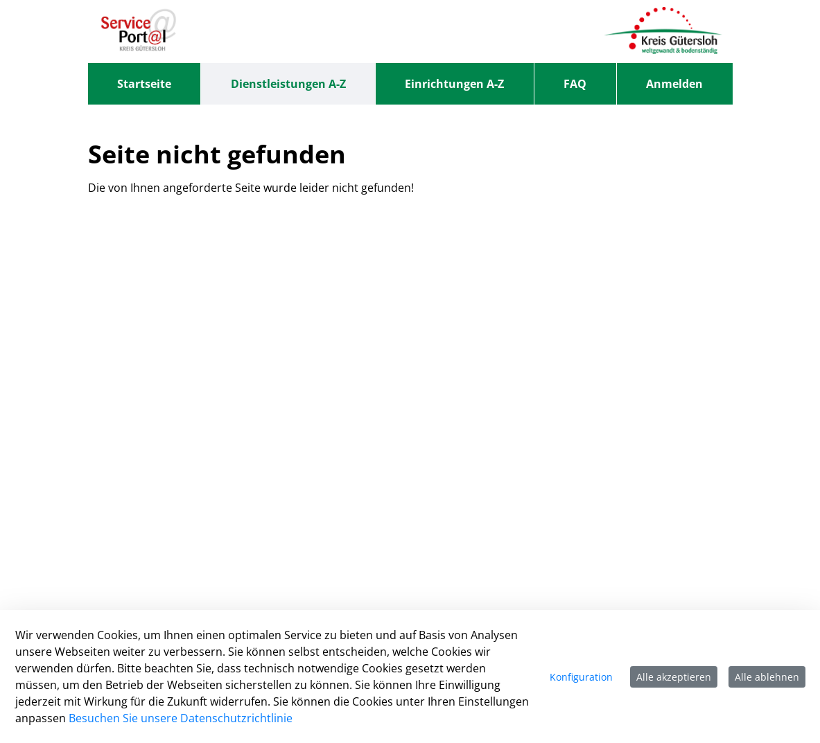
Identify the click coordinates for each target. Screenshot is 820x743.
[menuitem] (144, 84)
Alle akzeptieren (673, 676)
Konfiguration (581, 676)
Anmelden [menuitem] (674, 83)
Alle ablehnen (767, 676)
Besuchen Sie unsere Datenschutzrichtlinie (181, 718)
